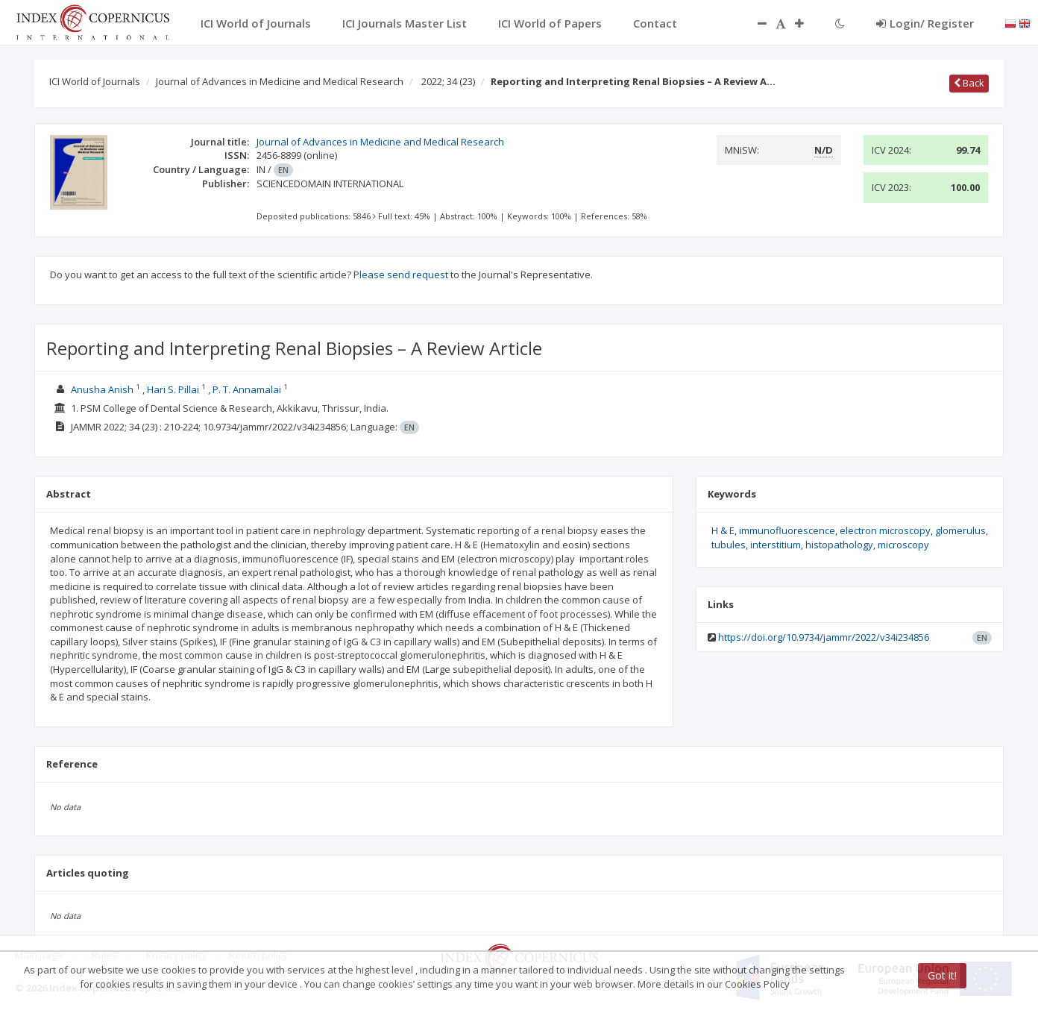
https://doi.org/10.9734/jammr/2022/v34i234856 (823, 637)
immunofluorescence (787, 530)
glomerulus (960, 530)
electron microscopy (885, 530)
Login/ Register (925, 23)
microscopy (903, 544)
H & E (723, 530)
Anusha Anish (102, 389)
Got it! (942, 975)
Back (969, 83)
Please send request (400, 274)
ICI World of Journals (94, 81)
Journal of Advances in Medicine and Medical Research (279, 81)
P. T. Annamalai (247, 389)
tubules (728, 544)
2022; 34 (448, 81)
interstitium (775, 544)
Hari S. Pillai (173, 389)
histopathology (839, 544)
